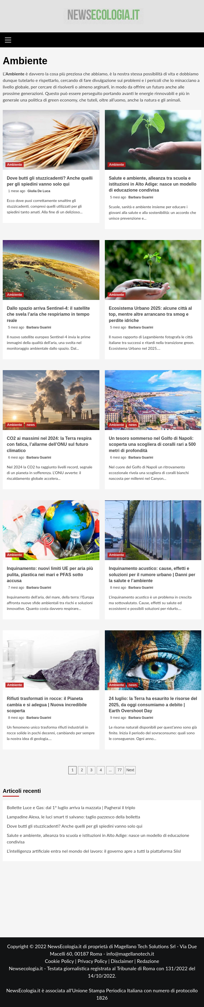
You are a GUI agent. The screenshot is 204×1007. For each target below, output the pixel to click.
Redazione (148, 961)
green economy (62, 99)
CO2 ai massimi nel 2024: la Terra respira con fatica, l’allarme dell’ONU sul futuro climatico (49, 444)
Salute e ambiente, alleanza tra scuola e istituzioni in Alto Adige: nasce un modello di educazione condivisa (152, 184)
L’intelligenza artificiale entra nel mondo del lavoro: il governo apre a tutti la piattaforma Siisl (94, 851)
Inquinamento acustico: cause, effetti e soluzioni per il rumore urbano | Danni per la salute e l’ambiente (152, 574)
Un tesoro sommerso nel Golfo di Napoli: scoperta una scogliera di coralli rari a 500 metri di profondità (152, 444)
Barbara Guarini (141, 197)
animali (173, 99)
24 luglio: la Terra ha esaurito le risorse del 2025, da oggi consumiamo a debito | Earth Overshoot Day (153, 704)
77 (120, 770)
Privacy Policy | (94, 961)
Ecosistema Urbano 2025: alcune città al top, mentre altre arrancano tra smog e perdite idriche (150, 314)
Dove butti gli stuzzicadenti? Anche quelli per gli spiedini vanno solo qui (74, 825)
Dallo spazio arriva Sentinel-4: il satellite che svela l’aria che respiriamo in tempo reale (48, 314)
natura (150, 99)
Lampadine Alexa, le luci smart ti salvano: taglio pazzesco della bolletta (73, 816)
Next (130, 770)
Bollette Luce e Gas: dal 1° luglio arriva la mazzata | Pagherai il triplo (71, 807)
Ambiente (14, 165)
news (31, 425)
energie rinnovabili (156, 93)
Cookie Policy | (61, 961)
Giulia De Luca (39, 191)
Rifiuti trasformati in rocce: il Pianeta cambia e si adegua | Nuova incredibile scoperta (47, 704)
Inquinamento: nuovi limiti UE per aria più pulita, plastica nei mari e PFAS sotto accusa (50, 574)
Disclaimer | (124, 961)
